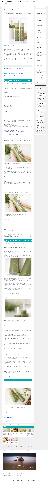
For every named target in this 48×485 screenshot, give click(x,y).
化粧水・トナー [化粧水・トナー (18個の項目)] (39, 116)
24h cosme (38, 30)
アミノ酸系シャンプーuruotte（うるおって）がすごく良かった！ (22, 434)
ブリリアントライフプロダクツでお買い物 (41, 53)
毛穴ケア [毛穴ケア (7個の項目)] (37, 121)
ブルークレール (39, 20)
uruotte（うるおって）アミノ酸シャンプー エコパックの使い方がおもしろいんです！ (6, 434)
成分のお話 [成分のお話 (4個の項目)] (37, 120)
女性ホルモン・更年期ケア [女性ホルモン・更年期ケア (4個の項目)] (40, 117)
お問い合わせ (27, 480)
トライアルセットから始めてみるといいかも (10, 75)
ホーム (14, 480)
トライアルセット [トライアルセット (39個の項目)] (40, 95)
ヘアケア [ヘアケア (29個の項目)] (38, 106)
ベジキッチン (38, 49)
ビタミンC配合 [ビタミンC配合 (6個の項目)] (38, 99)
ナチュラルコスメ (12, 4)
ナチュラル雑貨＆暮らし (39, 70)
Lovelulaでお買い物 (39, 55)
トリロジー (38, 63)
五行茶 (38, 40)
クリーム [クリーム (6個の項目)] (43, 89)
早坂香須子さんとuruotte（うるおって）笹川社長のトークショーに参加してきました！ (6, 442)
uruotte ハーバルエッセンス (11, 45)
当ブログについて (18, 480)
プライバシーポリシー (32, 480)
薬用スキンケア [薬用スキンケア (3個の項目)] (38, 130)
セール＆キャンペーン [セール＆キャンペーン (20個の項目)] (40, 94)
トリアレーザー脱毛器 (39, 77)
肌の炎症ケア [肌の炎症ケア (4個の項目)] (38, 126)
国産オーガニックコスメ (5, 4)
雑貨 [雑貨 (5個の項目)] (37, 131)
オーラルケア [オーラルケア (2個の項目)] (37, 87)
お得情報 (37, 82)
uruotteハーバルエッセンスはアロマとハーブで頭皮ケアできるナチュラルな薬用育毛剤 (15, 68)
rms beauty (38, 60)
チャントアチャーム (39, 18)
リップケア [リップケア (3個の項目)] (37, 112)
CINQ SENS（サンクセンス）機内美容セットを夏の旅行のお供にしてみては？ (14, 442)
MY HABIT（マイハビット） (40, 47)
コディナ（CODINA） (39, 65)
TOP (10, 450)
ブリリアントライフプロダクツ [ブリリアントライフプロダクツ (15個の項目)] (40, 104)
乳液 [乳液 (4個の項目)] (41, 112)
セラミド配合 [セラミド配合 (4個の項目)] (38, 92)
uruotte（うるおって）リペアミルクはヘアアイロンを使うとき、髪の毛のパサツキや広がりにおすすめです (14, 434)
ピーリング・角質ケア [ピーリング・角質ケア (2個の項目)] (38, 100)
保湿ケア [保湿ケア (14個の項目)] (38, 113)
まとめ (22, 4)
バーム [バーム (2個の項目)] (37, 98)
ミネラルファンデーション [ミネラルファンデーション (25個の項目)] (40, 110)
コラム (25, 4)
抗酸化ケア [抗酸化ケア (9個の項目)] (43, 120)
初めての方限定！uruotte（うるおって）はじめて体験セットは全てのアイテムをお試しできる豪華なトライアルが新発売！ (30, 434)
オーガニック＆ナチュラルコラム (40, 80)
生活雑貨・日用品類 (39, 72)
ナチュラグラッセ (39, 32)
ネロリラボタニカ (39, 42)
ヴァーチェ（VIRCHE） (40, 25)
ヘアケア (7, 421)
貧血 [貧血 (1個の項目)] (42, 130)
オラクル (38, 15)
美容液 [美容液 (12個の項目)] (44, 125)
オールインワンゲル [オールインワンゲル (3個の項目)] (38, 88)
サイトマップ (23, 480)
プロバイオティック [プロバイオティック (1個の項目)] (38, 105)
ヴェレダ (38, 58)
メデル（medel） (39, 37)
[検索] (40, 7)
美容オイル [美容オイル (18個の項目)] (38, 125)
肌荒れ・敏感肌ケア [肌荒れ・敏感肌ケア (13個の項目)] (40, 127)
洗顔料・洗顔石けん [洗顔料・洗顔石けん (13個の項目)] (40, 122)
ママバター (38, 35)
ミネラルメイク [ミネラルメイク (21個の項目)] (39, 111)
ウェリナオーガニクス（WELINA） (41, 13)
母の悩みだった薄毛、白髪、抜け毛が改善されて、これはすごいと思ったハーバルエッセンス (16, 73)
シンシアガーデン (17, 4)
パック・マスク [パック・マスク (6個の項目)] (41, 98)
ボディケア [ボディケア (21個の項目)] (38, 107)
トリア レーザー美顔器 (40, 75)
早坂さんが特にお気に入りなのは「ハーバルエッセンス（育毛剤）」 (16, 131)
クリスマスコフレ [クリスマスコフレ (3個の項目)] (38, 89)
